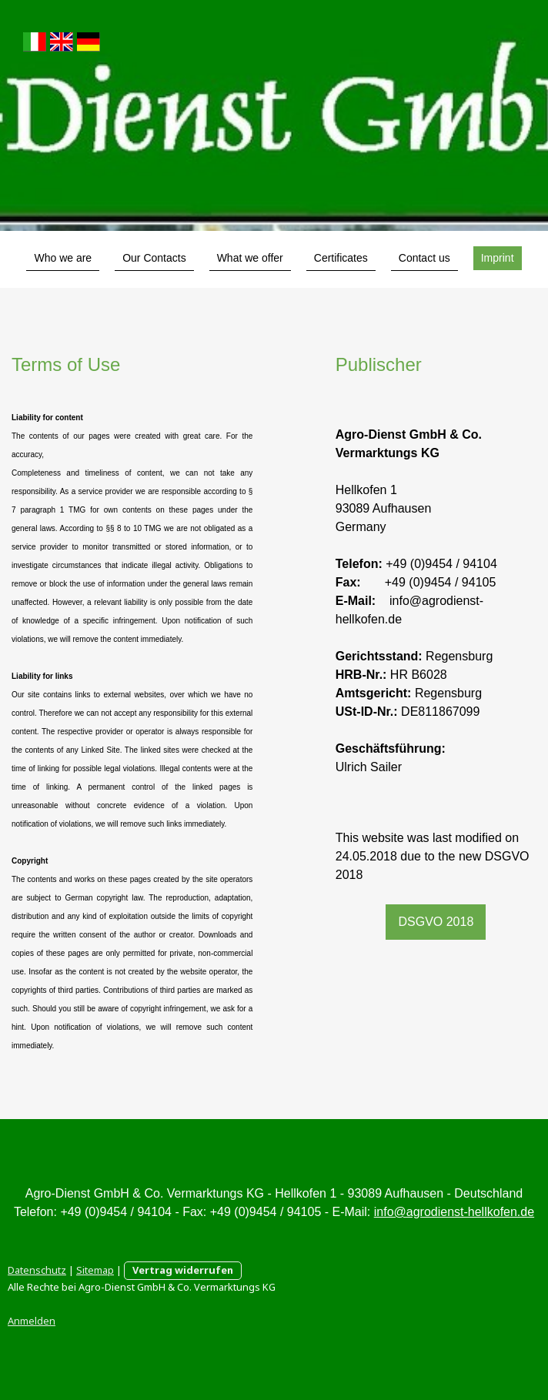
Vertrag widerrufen (182, 1270)
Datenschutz (37, 1270)
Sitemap (95, 1270)
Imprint (497, 258)
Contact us (424, 258)
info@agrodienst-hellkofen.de (454, 1211)
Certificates (341, 258)
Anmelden (31, 1321)
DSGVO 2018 (435, 921)
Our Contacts (153, 258)
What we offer (250, 258)
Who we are (63, 258)
